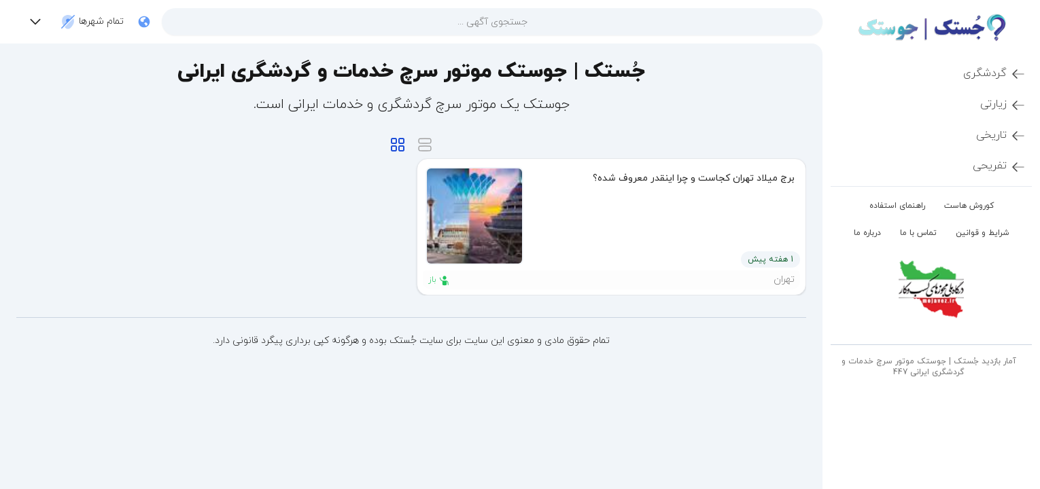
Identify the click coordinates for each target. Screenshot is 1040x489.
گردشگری (994, 74)
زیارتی (1003, 104)
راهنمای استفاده (897, 205)
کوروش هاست (969, 205)
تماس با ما (918, 233)
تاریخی (1001, 136)
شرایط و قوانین (982, 233)
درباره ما (867, 233)
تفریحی (999, 166)
